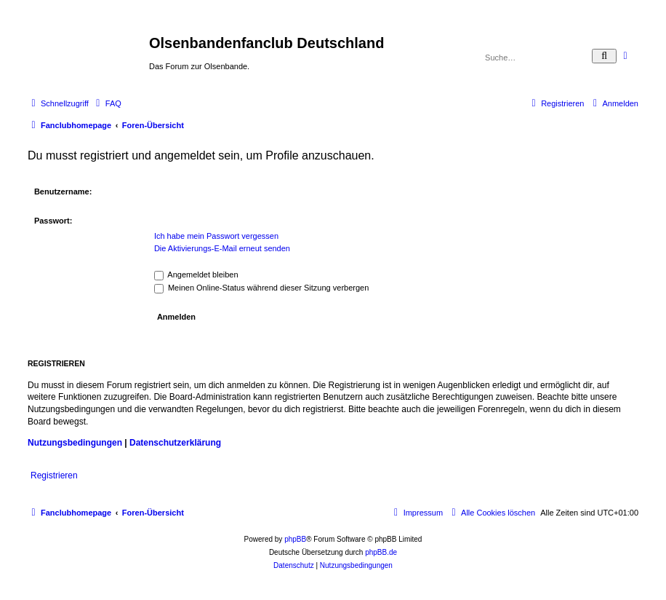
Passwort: (53, 220)
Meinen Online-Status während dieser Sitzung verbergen (261, 287)
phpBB (295, 539)
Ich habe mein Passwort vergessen (216, 236)
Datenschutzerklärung (175, 443)
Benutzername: (63, 191)
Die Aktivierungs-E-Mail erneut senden (222, 248)
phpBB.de (381, 552)
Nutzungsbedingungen (75, 443)
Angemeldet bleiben (196, 274)
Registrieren (54, 475)
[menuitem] (106, 103)
